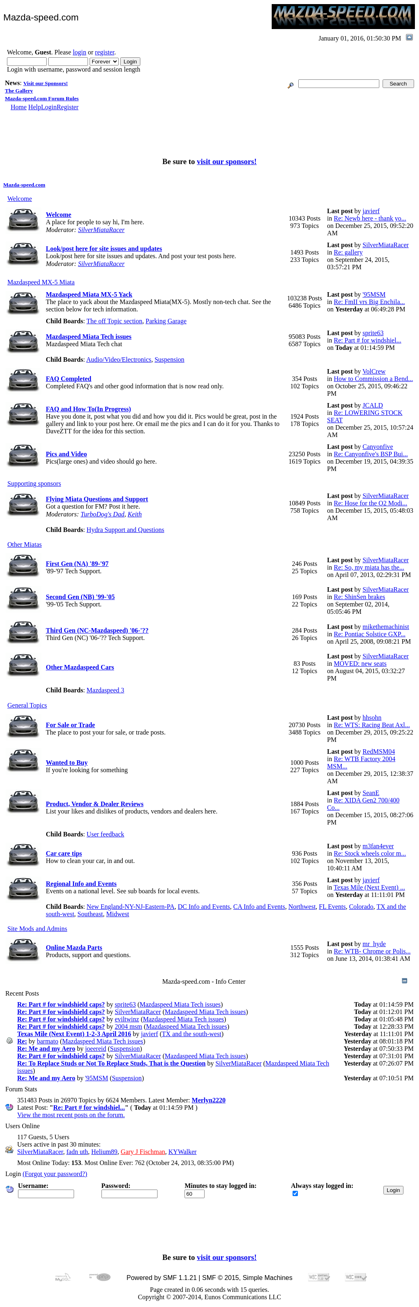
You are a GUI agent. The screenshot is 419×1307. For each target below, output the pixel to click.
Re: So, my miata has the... (369, 567)
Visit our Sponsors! (45, 83)
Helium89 (104, 1151)
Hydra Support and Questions (125, 529)
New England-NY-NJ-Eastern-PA (131, 906)
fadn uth (77, 1151)
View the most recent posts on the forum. (71, 1114)
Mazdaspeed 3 (105, 690)
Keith (135, 514)
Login (48, 107)
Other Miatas (24, 544)
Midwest (117, 913)
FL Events (332, 906)
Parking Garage (166, 321)
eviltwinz (127, 1019)
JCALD (373, 405)
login (79, 52)
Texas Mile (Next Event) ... (369, 887)
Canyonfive (378, 446)
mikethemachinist (386, 626)
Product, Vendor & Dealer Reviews (95, 803)
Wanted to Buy (67, 762)
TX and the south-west (191, 1033)
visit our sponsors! (227, 161)
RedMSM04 (379, 751)
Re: (22, 1041)
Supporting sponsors (34, 483)
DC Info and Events (204, 906)
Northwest (302, 906)
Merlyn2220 (209, 1100)
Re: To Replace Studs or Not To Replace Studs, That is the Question (111, 1063)
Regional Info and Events (81, 883)
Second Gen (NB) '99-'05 (80, 596)
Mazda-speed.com (24, 185)
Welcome (19, 198)
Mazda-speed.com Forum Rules (42, 98)
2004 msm (128, 1026)
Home (19, 107)
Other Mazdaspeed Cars (80, 667)
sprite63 (373, 332)
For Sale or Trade (70, 724)
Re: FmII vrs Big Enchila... (369, 301)
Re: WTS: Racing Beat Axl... (372, 724)
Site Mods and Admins (37, 928)
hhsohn (372, 717)
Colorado (361, 906)
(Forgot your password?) (55, 1173)
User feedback (105, 834)
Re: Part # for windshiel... (367, 340)
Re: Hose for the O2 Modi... (371, 503)
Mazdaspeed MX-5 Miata (40, 282)
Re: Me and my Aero (46, 1048)
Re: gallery (348, 252)
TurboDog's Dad (102, 514)
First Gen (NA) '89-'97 (77, 563)
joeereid (95, 1048)
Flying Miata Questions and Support (97, 499)
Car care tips (64, 853)
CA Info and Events (259, 906)
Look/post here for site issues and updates (104, 248)
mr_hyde (374, 943)
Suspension (170, 359)
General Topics (27, 705)
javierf (371, 210)
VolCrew (374, 371)
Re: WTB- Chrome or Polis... (372, 951)
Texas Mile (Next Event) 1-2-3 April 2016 (74, 1033)
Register (67, 107)
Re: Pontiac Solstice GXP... (369, 634)
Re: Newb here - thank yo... (370, 218)
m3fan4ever (378, 846)
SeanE (371, 792)
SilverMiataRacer (101, 229)
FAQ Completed (68, 378)
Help (34, 107)
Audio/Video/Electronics (118, 359)
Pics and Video (66, 454)
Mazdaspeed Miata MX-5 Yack (89, 294)
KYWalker (183, 1151)
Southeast (90, 913)
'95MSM (374, 294)
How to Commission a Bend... (373, 378)
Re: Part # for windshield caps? (61, 1004)
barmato (47, 1041)
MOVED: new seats (360, 663)
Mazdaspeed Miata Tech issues (88, 336)
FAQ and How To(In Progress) (88, 409)
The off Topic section (114, 321)
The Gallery (19, 91)
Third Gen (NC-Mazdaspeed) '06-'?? (97, 630)
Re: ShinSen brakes (359, 596)
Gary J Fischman (143, 1151)
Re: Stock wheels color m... (370, 853)
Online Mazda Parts (74, 947)
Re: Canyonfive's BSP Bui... (371, 454)
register (104, 52)
